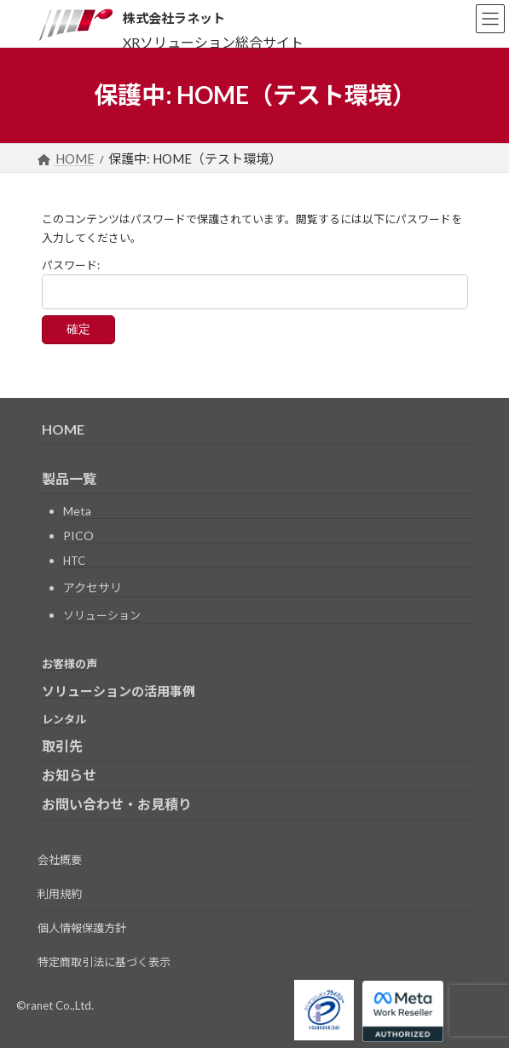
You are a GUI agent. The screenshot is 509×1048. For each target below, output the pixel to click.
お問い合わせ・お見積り (117, 804)
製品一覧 (69, 478)
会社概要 (60, 860)
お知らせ (69, 775)
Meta (77, 511)
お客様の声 (69, 664)
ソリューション (102, 615)
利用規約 (60, 894)
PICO (78, 535)
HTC (74, 560)
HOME (63, 429)
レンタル (64, 719)
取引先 (62, 746)
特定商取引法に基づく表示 (104, 962)
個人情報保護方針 (82, 928)
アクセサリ (92, 587)
